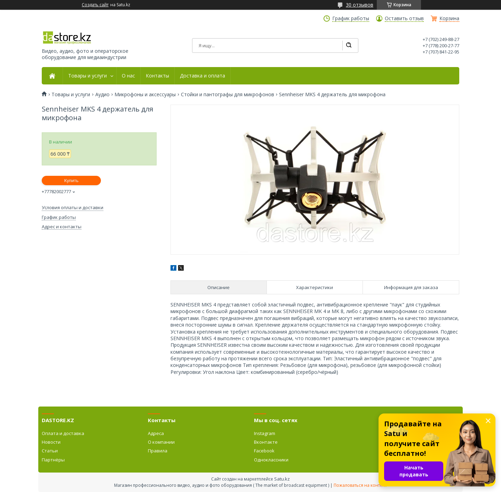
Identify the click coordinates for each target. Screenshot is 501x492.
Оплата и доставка (63, 433)
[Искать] (348, 45)
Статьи (50, 451)
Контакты (157, 76)
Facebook (264, 451)
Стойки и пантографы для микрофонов (227, 94)
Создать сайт (95, 4)
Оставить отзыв (404, 18)
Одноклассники (271, 460)
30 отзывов (359, 4)
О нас (128, 76)
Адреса (156, 433)
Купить (71, 180)
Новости (51, 442)
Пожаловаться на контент (360, 485)
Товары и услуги (87, 76)
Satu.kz (282, 479)
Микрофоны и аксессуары (145, 94)
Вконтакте (266, 442)
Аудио (102, 94)
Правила (157, 451)
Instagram (264, 433)
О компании (161, 442)
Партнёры (53, 460)
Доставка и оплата (202, 76)
